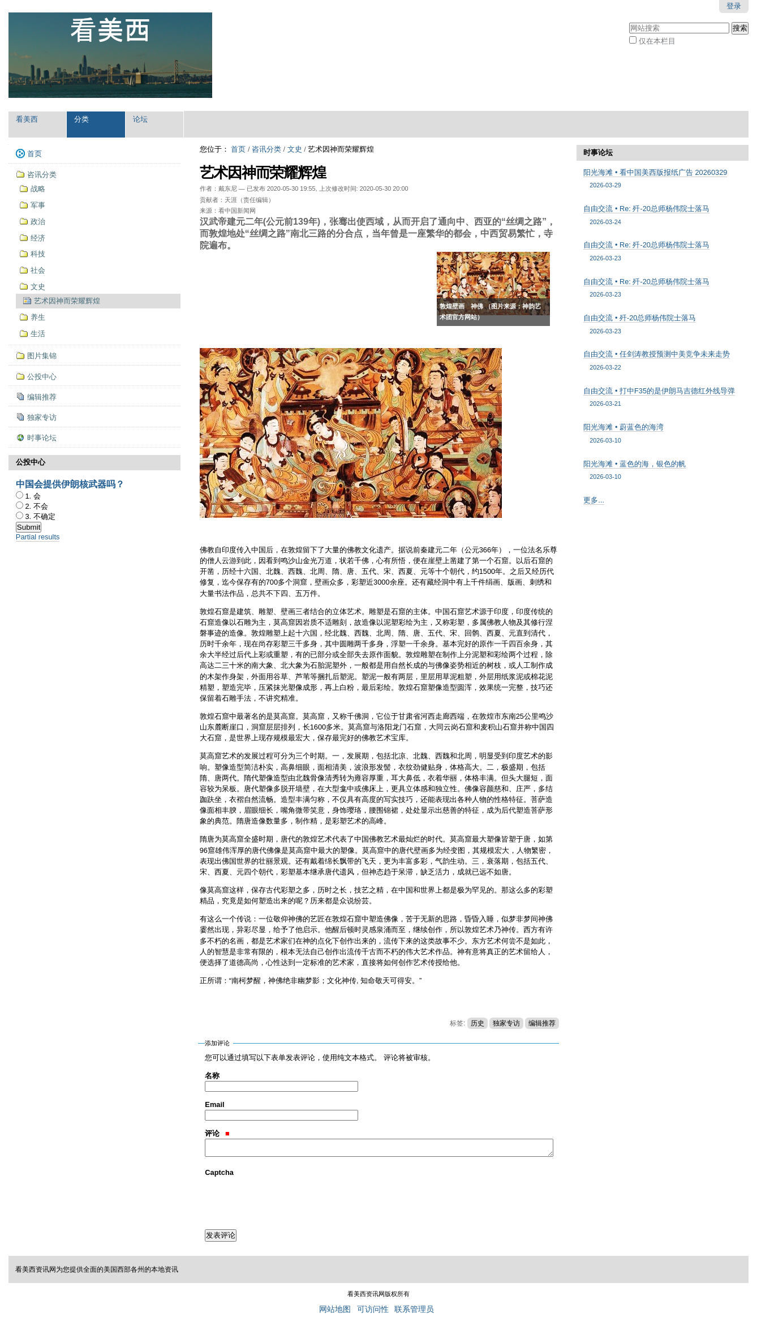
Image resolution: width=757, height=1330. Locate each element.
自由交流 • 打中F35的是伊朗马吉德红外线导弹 (662, 398)
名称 (212, 1075)
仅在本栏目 (657, 41)
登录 (733, 6)
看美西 (27, 119)
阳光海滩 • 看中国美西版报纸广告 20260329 (662, 179)
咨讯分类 (266, 149)
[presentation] (291, 1200)
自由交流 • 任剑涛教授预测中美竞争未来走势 (662, 361)
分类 (81, 119)
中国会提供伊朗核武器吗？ (70, 484)
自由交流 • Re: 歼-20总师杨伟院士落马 (662, 215)
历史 (477, 1023)
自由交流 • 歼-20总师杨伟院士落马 (662, 325)
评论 (217, 1133)
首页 (238, 149)
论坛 (140, 119)
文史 (294, 149)
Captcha (219, 1172)
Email (214, 1104)
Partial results (38, 537)
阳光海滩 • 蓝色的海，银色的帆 (662, 471)
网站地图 (335, 1309)
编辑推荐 (542, 1023)
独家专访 (506, 1023)
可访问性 (373, 1309)
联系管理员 (414, 1309)
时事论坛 (598, 152)
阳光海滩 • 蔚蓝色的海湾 (662, 434)
